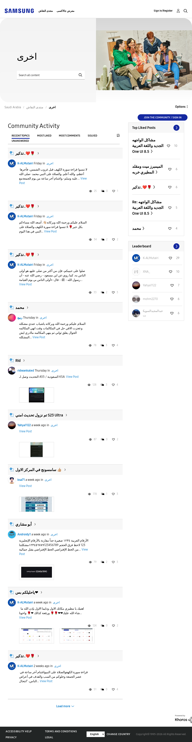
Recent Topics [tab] (21, 135)
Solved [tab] (92, 135)
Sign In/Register (163, 10)
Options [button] (180, 106)
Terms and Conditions (61, 731)
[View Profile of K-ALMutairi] (150, 258)
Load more (63, 706)
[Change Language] (95, 734)
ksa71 (21, 480)
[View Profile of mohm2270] (150, 299)
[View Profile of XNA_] (146, 271)
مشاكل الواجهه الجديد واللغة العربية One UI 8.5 (148, 146)
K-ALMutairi (25, 163)
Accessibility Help (19, 731)
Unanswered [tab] (20, 140)
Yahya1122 (24, 425)
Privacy (11, 737)
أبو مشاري (23, 524)
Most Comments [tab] (69, 135)
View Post (50, 231)
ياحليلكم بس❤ (26, 592)
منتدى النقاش (45, 11)
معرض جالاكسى (65, 11)
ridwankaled (25, 370)
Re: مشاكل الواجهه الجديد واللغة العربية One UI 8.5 (148, 208)
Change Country (118, 734)
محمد (19, 307)
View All (156, 128)
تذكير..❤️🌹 (25, 153)
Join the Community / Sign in (163, 117)
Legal (49, 737)
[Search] (51, 75)
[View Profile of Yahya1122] (149, 285)
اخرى (49, 163)
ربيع (19, 317)
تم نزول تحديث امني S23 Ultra (39, 415)
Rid (18, 360)
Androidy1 (24, 534)
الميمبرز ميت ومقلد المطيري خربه (147, 169)
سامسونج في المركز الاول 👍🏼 (38, 469)
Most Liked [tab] (44, 135)
